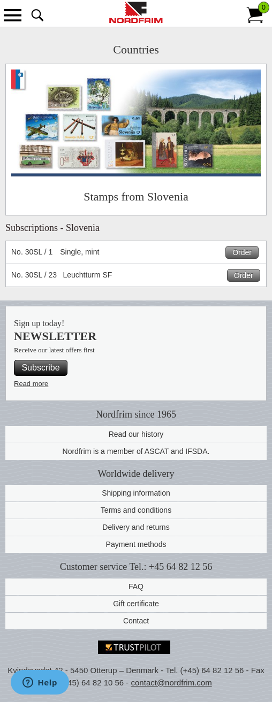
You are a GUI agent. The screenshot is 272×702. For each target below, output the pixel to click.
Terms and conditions (136, 510)
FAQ (136, 586)
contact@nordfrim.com (171, 682)
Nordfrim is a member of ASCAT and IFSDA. (136, 451)
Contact (136, 620)
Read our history (136, 434)
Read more (31, 384)
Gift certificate (136, 603)
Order (242, 252)
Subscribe (40, 367)
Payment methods (136, 544)
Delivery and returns (135, 527)
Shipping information (136, 493)
